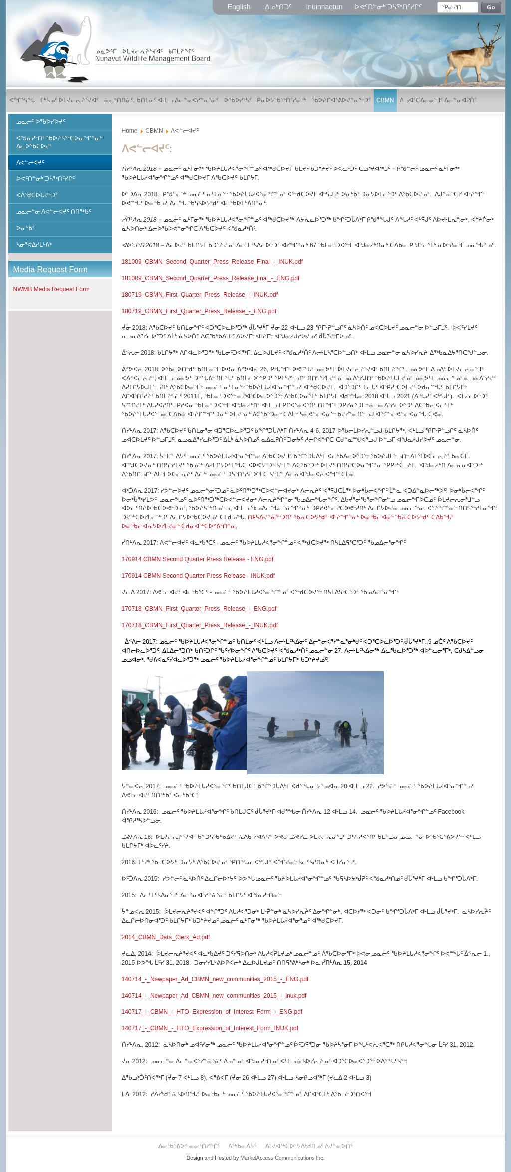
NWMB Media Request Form (51, 289)
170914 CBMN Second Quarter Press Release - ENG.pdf (198, 559)
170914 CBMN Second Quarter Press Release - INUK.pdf (198, 575)
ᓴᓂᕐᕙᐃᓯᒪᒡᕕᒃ (34, 244)
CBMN (154, 130)
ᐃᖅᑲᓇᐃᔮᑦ (243, 1146)
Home (130, 130)
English (240, 7)
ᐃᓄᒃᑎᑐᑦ (279, 7)
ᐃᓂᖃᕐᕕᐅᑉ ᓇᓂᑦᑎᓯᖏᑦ (190, 1146)
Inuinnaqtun (324, 7)
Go (491, 7)
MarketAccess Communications (277, 1158)
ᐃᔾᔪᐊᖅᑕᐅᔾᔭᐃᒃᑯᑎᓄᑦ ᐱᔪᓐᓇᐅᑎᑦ (309, 1146)
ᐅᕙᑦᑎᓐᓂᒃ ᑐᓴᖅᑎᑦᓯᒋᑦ (388, 7)
